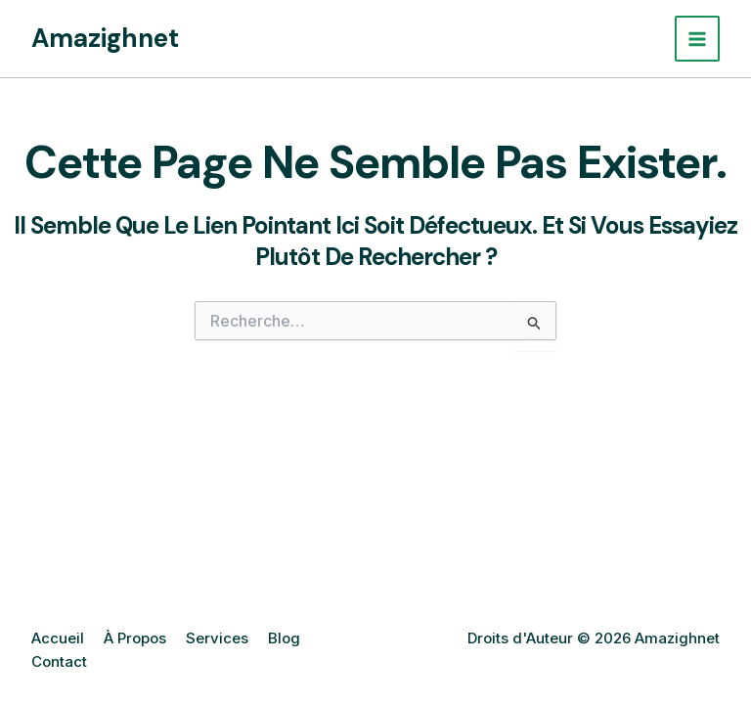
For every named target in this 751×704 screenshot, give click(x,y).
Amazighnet (105, 38)
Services (217, 638)
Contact (59, 661)
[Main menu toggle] (698, 39)
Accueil (57, 638)
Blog (284, 638)
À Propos (135, 638)
